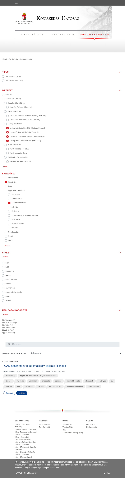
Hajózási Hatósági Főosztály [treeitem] (25, 429)
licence (9, 381)
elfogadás (46, 381)
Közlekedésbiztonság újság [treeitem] (72, 433)
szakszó (58, 381)
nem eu (9, 386)
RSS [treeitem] (64, 430)
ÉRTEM (107, 473)
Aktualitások (63, 35)
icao (18, 386)
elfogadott (89, 381)
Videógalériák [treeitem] (67, 427)
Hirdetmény (10, 376)
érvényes (102, 381)
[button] (62, 71)
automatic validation (75, 386)
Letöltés (22, 393)
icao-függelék (93, 386)
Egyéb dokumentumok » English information (38, 376)
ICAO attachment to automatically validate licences (34, 365)
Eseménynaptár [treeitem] (44, 427)
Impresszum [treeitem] (90, 424)
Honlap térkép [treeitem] (91, 427)
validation (33, 381)
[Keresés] (9, 344)
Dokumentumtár (94, 34)
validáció (20, 381)
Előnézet (9, 393)
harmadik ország (73, 381)
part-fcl (41, 386)
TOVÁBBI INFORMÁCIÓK (26, 473)
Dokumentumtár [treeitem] (44, 424)
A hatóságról (32, 35)
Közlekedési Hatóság (47, 18)
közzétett (29, 386)
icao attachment (55, 386)
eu (112, 381)
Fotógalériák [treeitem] (67, 424)
